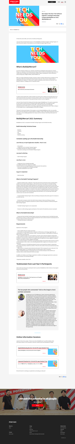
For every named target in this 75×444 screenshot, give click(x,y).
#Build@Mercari (16, 29)
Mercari (10, 427)
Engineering (43, 21)
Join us (37, 405)
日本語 (59, 1)
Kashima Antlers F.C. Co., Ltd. (34, 430)
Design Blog (62, 429)
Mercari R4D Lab (63, 432)
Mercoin (31, 432)
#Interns (11, 29)
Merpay (31, 427)
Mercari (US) (31, 429)
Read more (44, 92)
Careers (52, 1)
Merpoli (62, 430)
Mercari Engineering (63, 427)
